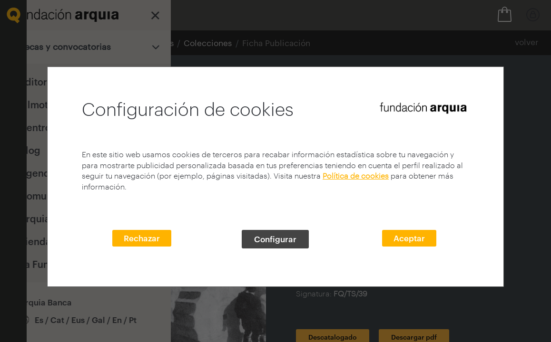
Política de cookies (356, 175)
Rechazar (142, 238)
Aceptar (409, 238)
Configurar (275, 239)
